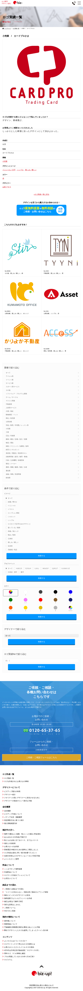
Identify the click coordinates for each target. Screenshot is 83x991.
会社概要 (7, 811)
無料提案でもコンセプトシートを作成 (18, 898)
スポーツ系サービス (12, 387)
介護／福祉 (9, 411)
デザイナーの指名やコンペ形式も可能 (18, 801)
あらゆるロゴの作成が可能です (15, 837)
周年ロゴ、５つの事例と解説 (14, 953)
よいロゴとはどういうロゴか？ (15, 941)
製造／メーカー (11, 464)
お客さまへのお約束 (11, 846)
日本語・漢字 (12, 572)
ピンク (25, 600)
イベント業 (9, 380)
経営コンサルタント (12, 449)
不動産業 (9, 404)
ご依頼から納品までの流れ (14, 889)
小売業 (8, 429)
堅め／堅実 (12, 535)
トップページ (7, 28)
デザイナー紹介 (10, 794)
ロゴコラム (8, 960)
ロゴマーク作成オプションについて (17, 875)
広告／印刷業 (10, 436)
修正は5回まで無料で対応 (13, 901)
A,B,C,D (19, 568)
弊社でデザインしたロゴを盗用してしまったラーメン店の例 (26, 930)
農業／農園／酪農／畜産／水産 (16, 467)
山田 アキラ (6, 187)
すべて (8, 373)
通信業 (8, 471)
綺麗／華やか (12, 502)
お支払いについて (10, 878)
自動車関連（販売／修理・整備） (17, 456)
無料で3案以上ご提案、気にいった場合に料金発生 (22, 834)
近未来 (10, 546)
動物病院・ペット (12, 414)
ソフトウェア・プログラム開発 (16, 394)
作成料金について (10, 872)
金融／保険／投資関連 (13, 474)
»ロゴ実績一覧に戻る (41, 194)
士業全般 (9, 421)
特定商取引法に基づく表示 (14, 820)
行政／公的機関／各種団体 (15, 460)
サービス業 (9, 383)
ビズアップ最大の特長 (12, 791)
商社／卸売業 (10, 418)
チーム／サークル (12, 397)
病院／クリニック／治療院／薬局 (17, 446)
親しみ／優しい (13, 542)
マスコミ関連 (10, 401)
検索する (41, 556)
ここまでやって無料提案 (13, 869)
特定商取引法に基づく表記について (41, 985)
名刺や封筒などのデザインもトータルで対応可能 (22, 856)
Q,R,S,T (55, 568)
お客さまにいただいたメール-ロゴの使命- (19, 947)
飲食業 (8, 478)
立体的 (10, 538)
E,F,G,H (28, 568)
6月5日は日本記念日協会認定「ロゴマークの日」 (22, 950)
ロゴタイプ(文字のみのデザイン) (19, 524)
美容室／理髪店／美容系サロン (16, 453)
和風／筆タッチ (13, 531)
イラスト (11, 509)
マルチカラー (70, 608)
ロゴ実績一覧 (16, 28)
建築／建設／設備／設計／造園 (16, 439)
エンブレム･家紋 (13, 513)
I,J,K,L (37, 568)
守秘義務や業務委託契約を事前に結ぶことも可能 (22, 927)
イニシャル (12, 505)
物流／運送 (9, 443)
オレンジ (11, 608)
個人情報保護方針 (10, 823)
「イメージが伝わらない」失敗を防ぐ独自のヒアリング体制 (26, 892)
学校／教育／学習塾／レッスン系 (17, 425)
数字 (22, 572)
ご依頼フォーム (10, 908)
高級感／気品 (12, 549)
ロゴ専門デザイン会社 (15, 2)
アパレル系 (9, 376)
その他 (8, 390)
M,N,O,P (46, 568)
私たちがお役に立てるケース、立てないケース (21, 840)
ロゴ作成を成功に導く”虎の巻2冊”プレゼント (20, 853)
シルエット (12, 516)
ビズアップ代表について (13, 814)
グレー (40, 592)
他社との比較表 (10, 843)
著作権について (10, 921)
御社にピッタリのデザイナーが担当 (17, 895)
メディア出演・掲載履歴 (13, 817)
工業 (7, 432)
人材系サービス (11, 408)
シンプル (11, 520)
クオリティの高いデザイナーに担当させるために (22, 798)
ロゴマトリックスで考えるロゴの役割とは (19, 944)
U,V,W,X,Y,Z (66, 568)
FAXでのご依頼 (9, 911)
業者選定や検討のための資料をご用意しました (21, 849)
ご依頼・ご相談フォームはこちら (41, 757)
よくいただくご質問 (11, 859)
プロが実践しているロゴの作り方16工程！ (19, 956)
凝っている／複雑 (14, 527)
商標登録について (10, 924)
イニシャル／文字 (8, 170)
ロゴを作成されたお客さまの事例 (16, 781)
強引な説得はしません (12, 904)
